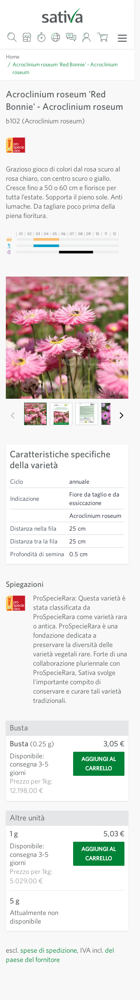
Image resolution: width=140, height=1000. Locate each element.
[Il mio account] (86, 37)
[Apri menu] (122, 37)
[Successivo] (121, 415)
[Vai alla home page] (67, 14)
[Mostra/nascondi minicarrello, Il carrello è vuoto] (102, 37)
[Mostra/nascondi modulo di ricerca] (12, 37)
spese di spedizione (53, 959)
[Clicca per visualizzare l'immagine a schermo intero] (67, 338)
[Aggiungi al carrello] (99, 777)
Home (13, 57)
